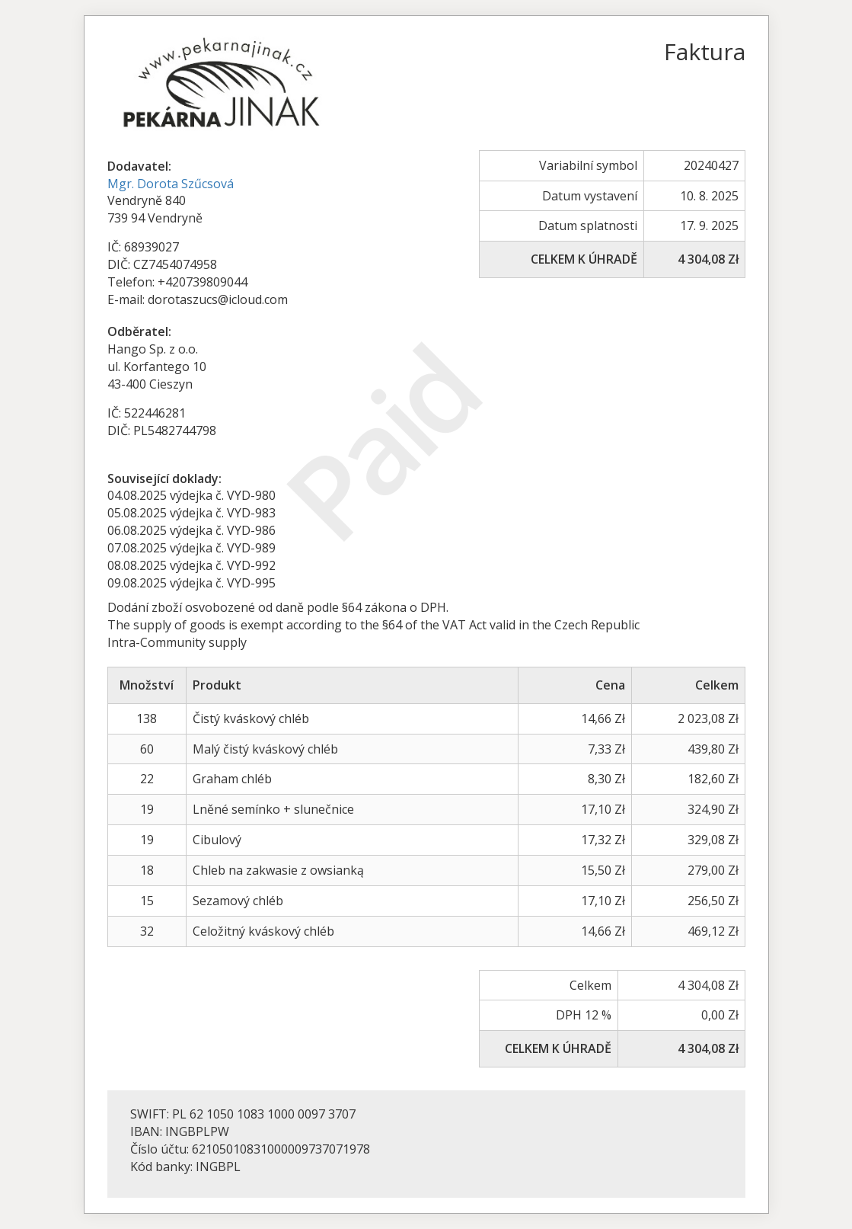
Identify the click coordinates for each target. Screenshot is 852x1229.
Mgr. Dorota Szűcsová (170, 183)
